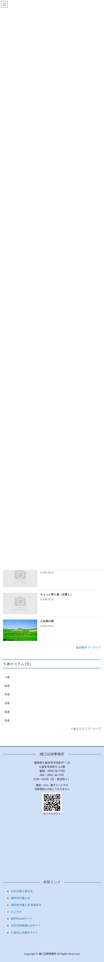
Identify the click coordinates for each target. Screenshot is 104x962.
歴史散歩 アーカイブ (88, 647)
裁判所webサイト (22, 918)
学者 (7, 694)
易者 (7, 712)
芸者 (7, 720)
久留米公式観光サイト (24, 932)
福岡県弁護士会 (20, 898)
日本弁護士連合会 (22, 891)
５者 (7, 677)
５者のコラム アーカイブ (86, 729)
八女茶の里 (47, 621)
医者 (7, 686)
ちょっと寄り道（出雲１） (56, 594)
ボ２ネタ (16, 912)
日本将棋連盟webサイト (26, 925)
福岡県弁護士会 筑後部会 (26, 905)
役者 (7, 703)
